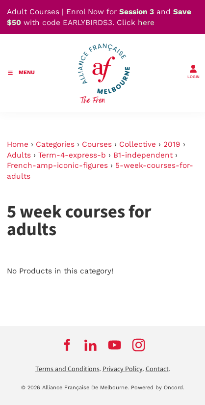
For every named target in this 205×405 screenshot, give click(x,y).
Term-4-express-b (72, 155)
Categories (55, 144)
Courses (97, 144)
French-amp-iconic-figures (57, 165)
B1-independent (143, 155)
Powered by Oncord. (157, 387)
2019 (171, 144)
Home (17, 144)
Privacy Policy (122, 369)
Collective (137, 144)
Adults (19, 155)
